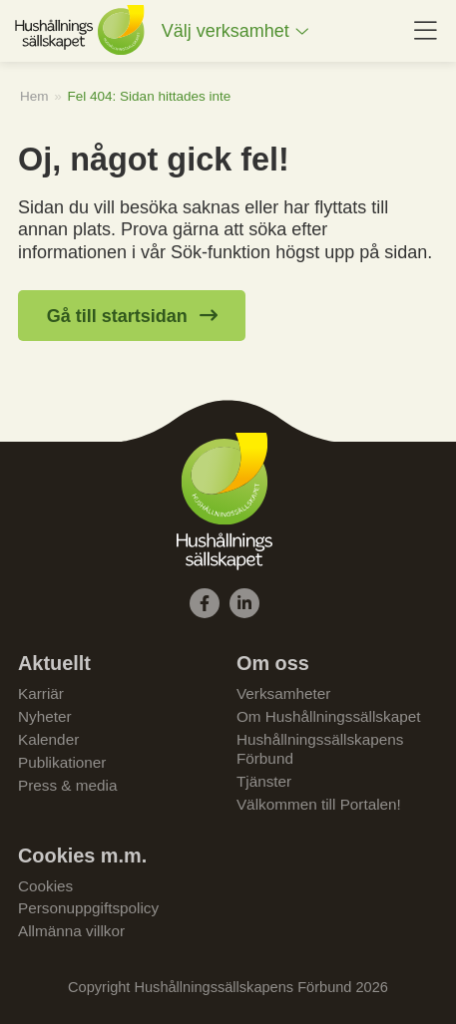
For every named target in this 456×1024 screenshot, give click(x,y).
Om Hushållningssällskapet (328, 716)
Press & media (67, 785)
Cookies (45, 885)
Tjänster (263, 781)
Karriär (41, 693)
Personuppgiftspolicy (88, 907)
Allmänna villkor (71, 930)
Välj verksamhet (225, 31)
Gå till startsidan (117, 316)
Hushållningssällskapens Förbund (320, 749)
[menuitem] (235, 31)
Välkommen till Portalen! (318, 804)
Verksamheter (283, 693)
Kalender (48, 739)
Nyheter (45, 716)
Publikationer (62, 762)
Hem (34, 96)
